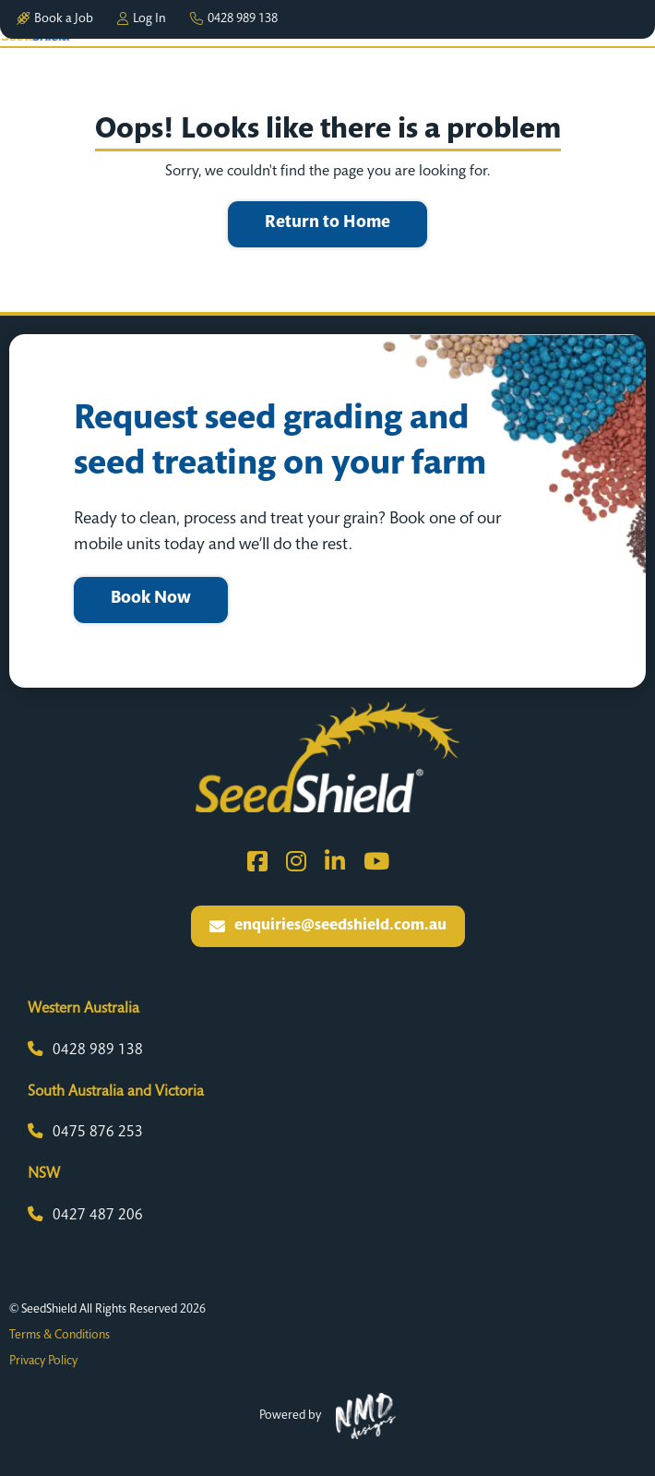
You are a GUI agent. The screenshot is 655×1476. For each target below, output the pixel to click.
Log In (141, 19)
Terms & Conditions (59, 1335)
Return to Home (327, 223)
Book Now (151, 599)
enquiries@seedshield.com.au (328, 926)
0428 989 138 (234, 19)
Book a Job (55, 19)
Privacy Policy (43, 1361)
